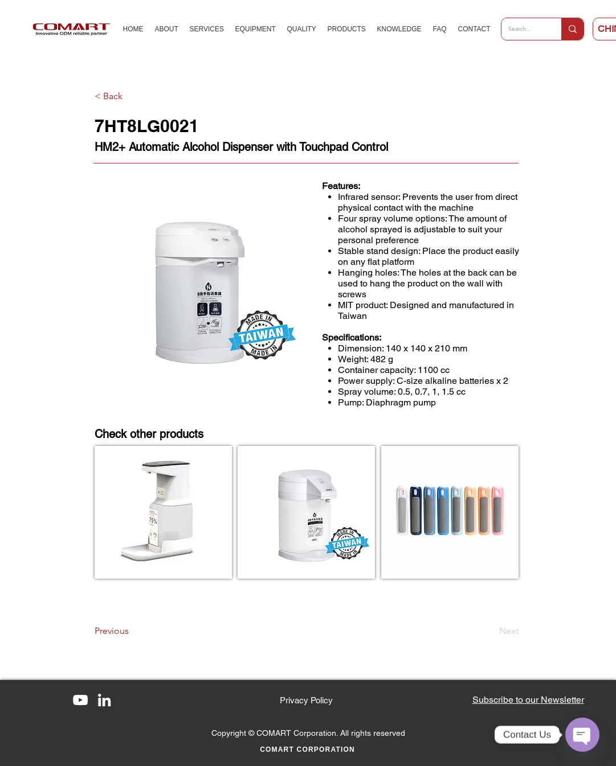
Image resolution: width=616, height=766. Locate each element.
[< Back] (132, 96)
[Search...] (522, 29)
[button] (528, 699)
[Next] (490, 631)
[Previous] (132, 631)
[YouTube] (80, 700)
